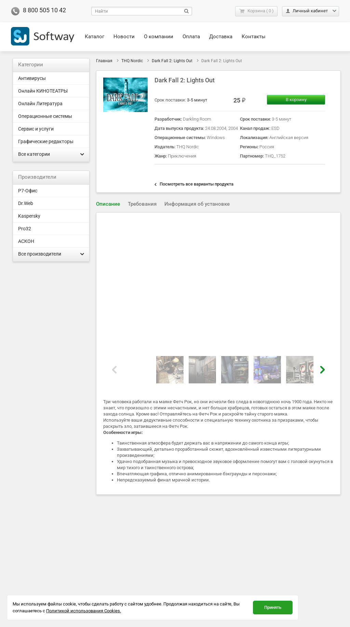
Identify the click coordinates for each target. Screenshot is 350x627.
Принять (272, 607)
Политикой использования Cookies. (83, 610)
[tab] (108, 204)
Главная (104, 60)
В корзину (296, 99)
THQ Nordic (132, 60)
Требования (142, 204)
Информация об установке (197, 204)
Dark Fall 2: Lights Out (172, 60)
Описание (108, 204)
